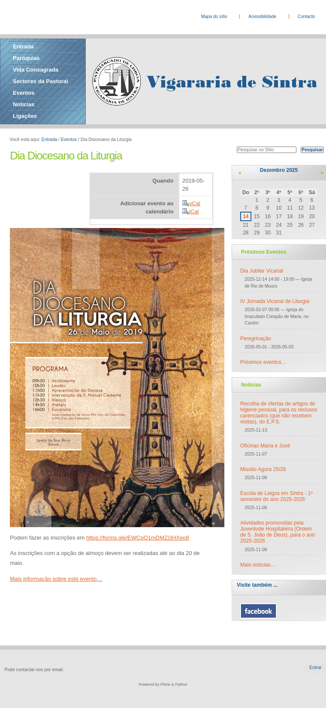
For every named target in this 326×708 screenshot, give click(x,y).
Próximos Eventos (263, 252)
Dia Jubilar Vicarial (261, 271)
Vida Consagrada (35, 69)
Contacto (306, 16)
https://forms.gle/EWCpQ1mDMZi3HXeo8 (137, 537)
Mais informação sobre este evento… (56, 579)
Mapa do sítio (214, 16)
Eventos (24, 93)
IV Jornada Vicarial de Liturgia (274, 301)
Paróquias (26, 58)
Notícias (24, 104)
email (57, 669)
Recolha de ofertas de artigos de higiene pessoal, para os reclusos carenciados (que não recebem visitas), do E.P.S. (278, 413)
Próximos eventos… (263, 362)
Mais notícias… (258, 565)
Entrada (23, 46)
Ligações (25, 116)
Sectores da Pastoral (40, 81)
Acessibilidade (262, 16)
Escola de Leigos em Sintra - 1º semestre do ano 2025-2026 (276, 496)
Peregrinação (255, 339)
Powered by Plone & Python (163, 684)
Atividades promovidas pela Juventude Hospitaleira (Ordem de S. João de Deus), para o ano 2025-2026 (277, 532)
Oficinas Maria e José (265, 446)
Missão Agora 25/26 (263, 469)
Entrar (315, 667)
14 (245, 216)
